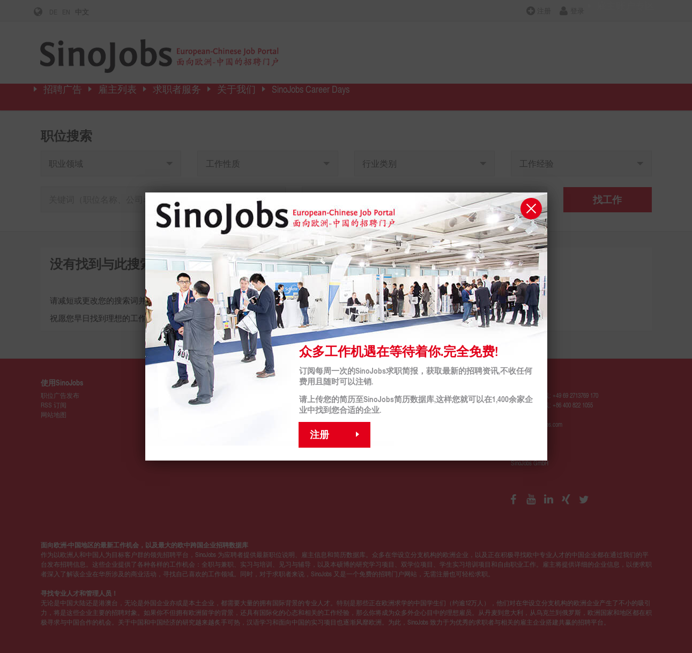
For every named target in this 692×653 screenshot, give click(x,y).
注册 (319, 434)
